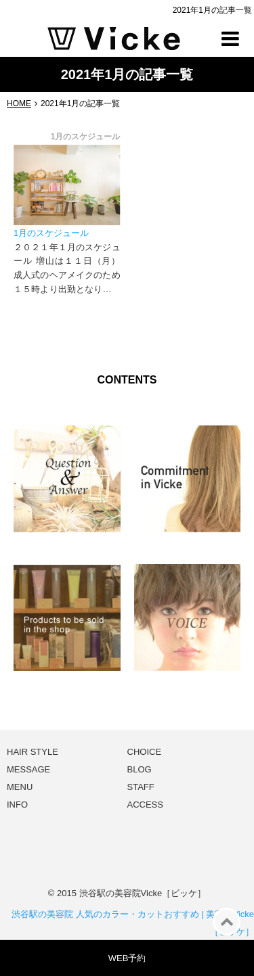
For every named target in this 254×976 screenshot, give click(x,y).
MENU (20, 787)
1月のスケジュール (51, 233)
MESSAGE (28, 769)
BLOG (139, 769)
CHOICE (144, 752)
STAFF (140, 787)
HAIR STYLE (32, 752)
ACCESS (145, 804)
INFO (17, 804)
